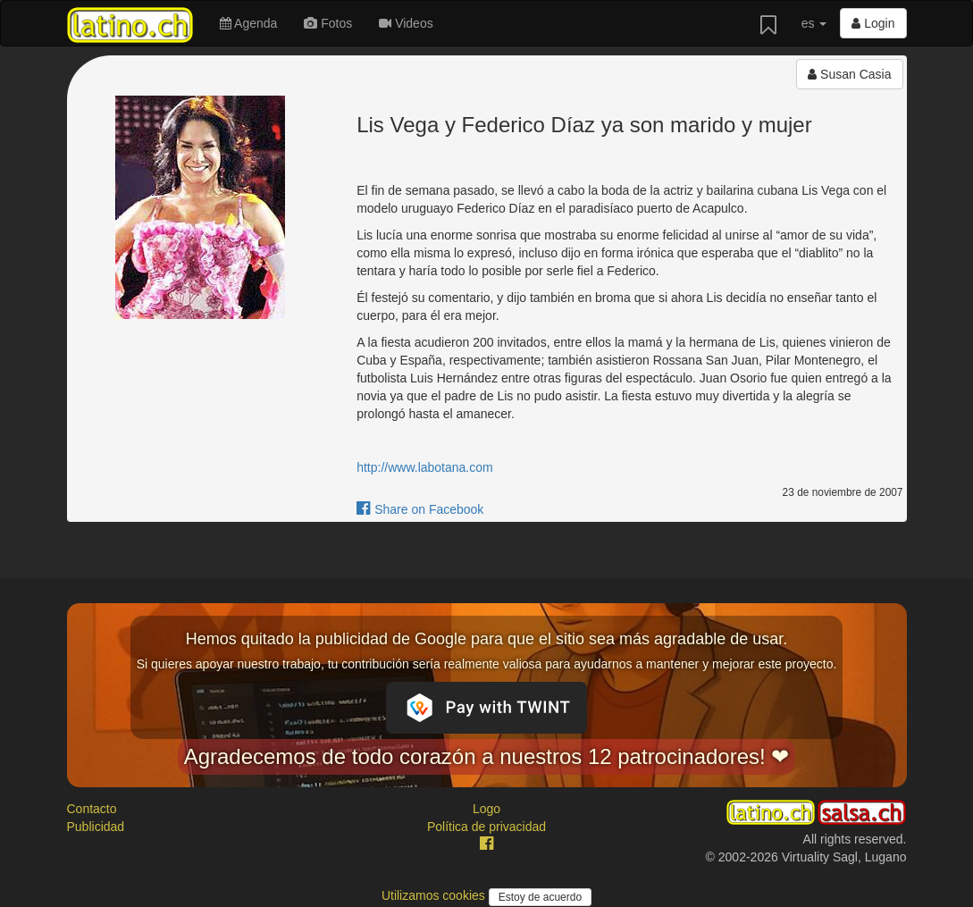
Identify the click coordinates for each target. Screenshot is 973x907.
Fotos (328, 23)
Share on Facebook (419, 509)
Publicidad (96, 826)
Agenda (248, 23)
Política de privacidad (486, 826)
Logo (486, 809)
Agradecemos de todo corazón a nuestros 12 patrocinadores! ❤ (487, 756)
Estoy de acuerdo (540, 897)
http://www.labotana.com (424, 467)
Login (872, 23)
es (814, 23)
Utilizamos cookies (435, 895)
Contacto (92, 809)
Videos (405, 23)
